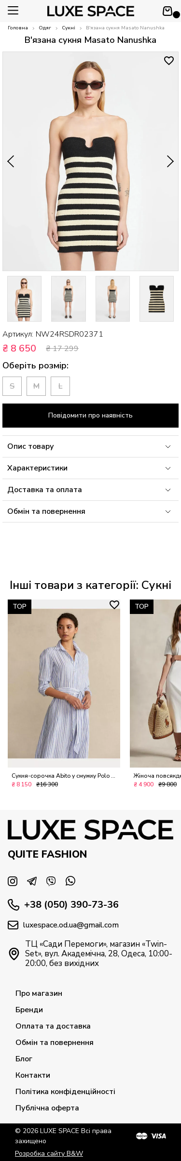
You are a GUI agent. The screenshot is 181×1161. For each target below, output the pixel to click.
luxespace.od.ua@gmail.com (63, 925)
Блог (23, 1059)
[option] (24, 299)
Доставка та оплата (90, 490)
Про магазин (38, 993)
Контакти (32, 1075)
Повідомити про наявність (90, 415)
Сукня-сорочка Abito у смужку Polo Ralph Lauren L (64, 780)
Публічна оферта (47, 1108)
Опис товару (90, 446)
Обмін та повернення (90, 511)
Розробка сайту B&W (49, 1153)
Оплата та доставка (53, 1026)
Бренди (29, 1009)
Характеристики (90, 468)
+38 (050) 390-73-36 (63, 905)
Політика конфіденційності (65, 1091)
